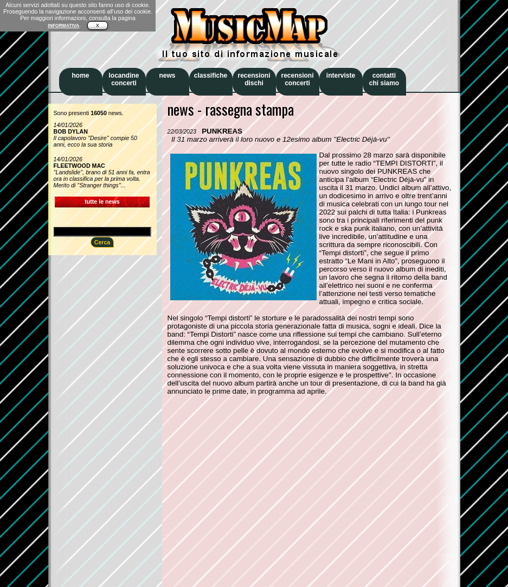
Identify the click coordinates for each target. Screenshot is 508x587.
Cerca (102, 242)
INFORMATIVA (63, 25)
